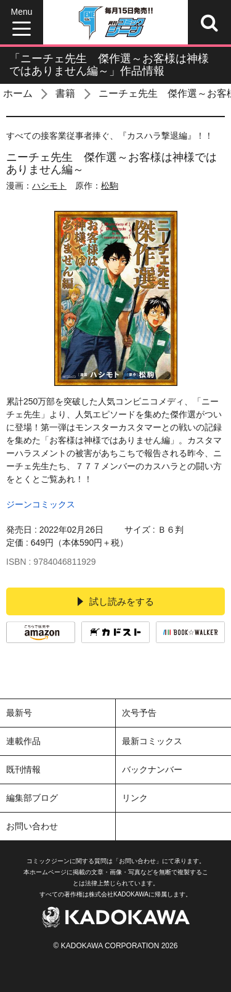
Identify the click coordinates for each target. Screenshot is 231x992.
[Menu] (21, 22)
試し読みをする (116, 601)
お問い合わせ (32, 826)
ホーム (18, 93)
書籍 (65, 93)
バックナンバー (152, 769)
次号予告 (139, 713)
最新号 (19, 713)
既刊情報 (23, 769)
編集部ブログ (32, 798)
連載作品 (23, 741)
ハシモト (49, 186)
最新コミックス (152, 741)
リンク (135, 798)
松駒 (109, 186)
